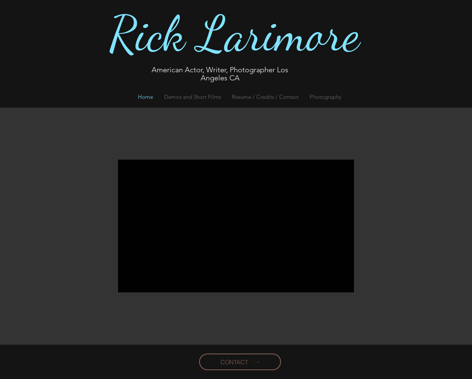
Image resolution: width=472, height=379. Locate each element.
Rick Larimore (234, 34)
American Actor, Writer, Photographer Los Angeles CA (220, 73)
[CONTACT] (240, 362)
